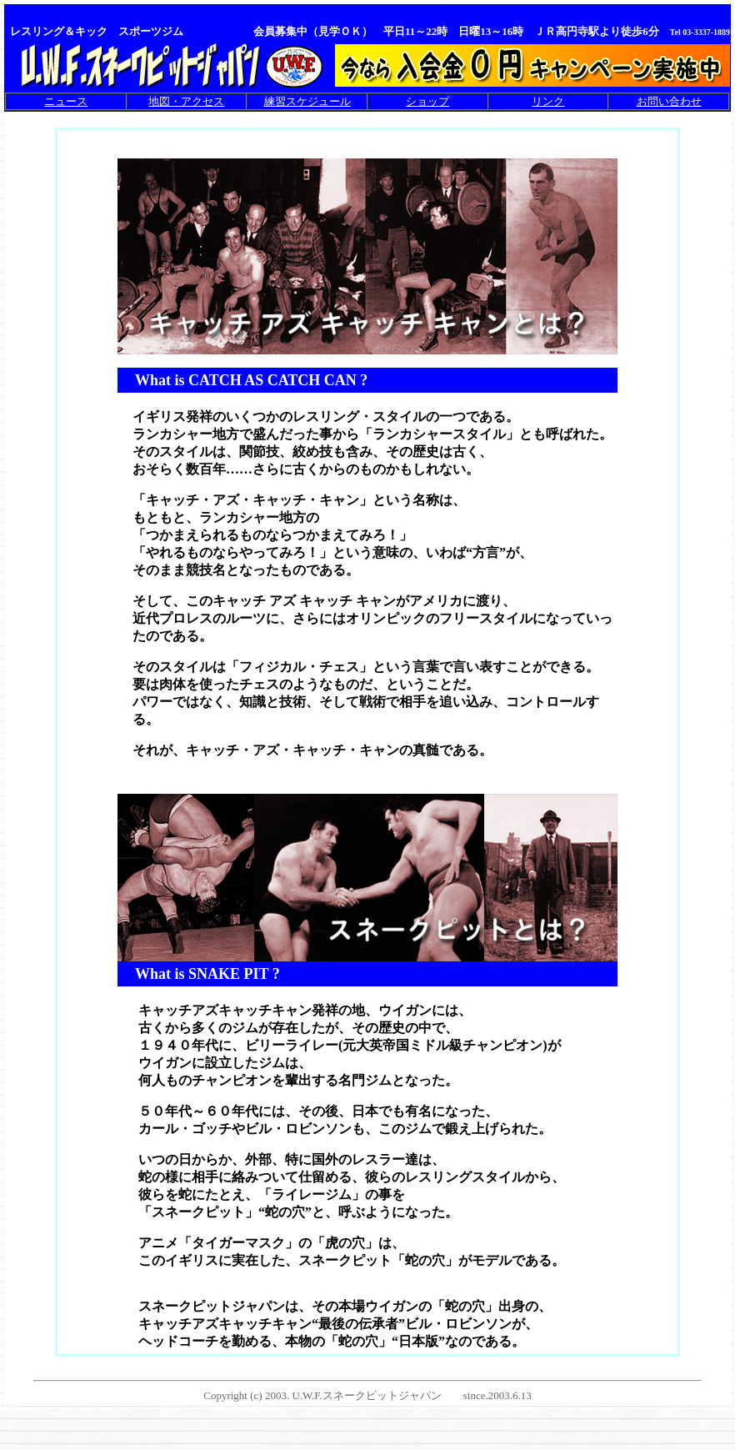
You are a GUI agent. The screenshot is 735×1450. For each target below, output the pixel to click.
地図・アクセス (186, 101)
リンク (548, 101)
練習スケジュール (307, 101)
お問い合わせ (669, 101)
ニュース (66, 101)
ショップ (427, 101)
